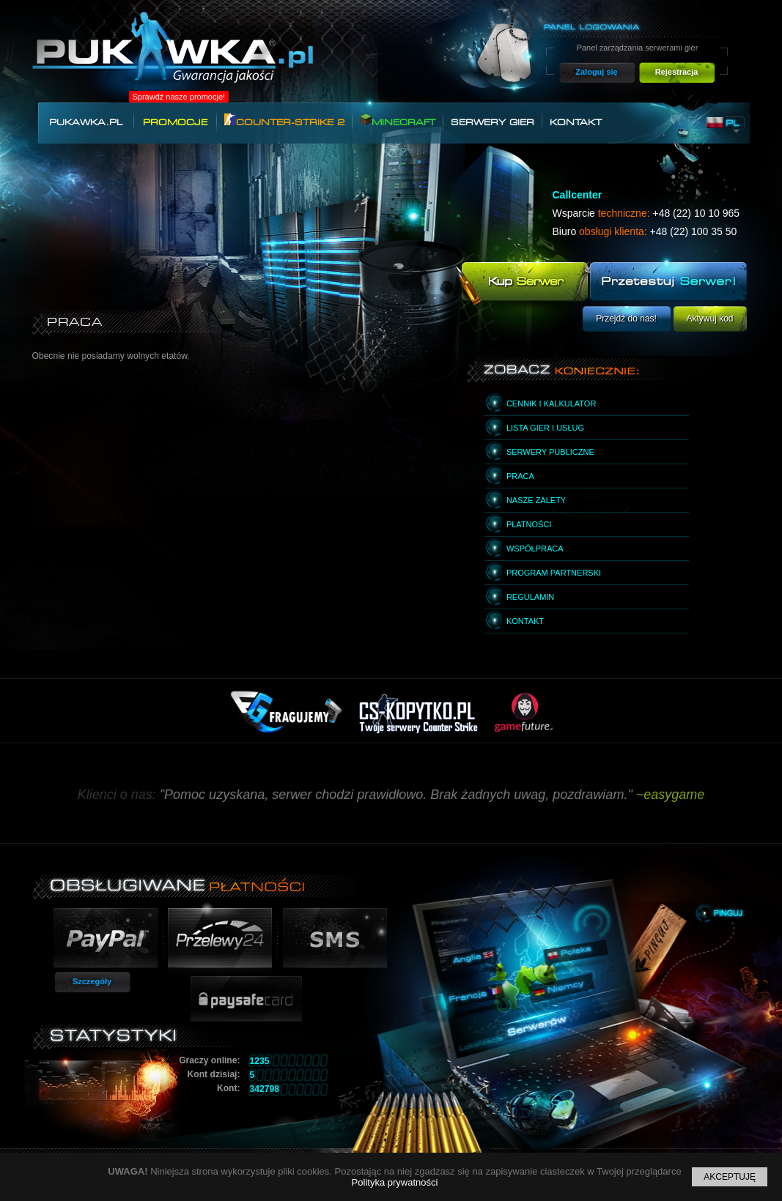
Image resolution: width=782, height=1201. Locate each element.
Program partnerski (553, 572)
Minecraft (397, 120)
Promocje (175, 122)
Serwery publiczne (550, 451)
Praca (520, 476)
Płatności (529, 524)
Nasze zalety (536, 500)
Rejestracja (676, 71)
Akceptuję (730, 1177)
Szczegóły (92, 981)
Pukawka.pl (85, 122)
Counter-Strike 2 (284, 120)
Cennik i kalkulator (551, 403)
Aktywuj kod (709, 318)
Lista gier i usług (545, 427)
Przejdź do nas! (626, 318)
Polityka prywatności (395, 1182)
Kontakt (576, 122)
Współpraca (535, 548)
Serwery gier (492, 122)
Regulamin (530, 596)
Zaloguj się (596, 71)
